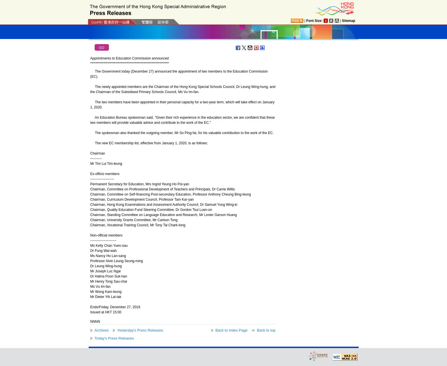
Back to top (266, 330)
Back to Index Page (232, 330)
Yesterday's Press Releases (140, 330)
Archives (102, 330)
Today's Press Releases (114, 338)
